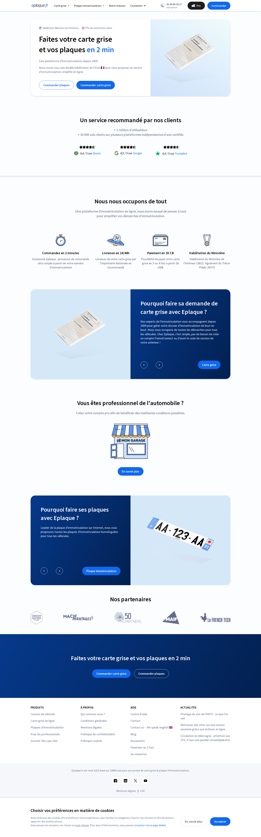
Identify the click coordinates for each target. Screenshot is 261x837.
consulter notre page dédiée (150, 825)
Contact (135, 721)
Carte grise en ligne (43, 721)
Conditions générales (94, 721)
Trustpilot (181, 153)
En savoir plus (130, 471)
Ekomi (97, 153)
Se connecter (138, 754)
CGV (142, 791)
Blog (133, 734)
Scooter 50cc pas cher (44, 741)
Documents (137, 741)
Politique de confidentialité (98, 734)
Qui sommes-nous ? (93, 714)
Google (137, 153)
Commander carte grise (96, 85)
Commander (219, 5)
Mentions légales (91, 727)
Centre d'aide (138, 714)
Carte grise (209, 365)
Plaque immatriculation (101, 571)
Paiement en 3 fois (142, 747)
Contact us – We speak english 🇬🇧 (151, 727)
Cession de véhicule (43, 714)
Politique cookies (91, 741)
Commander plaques (56, 85)
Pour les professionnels (45, 734)
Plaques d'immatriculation (47, 727)
